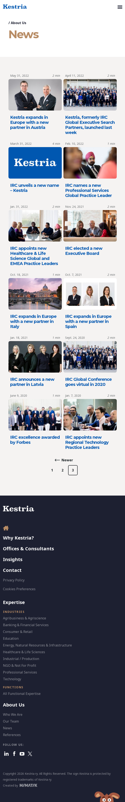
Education (11, 638)
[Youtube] (22, 753)
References (12, 734)
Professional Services (20, 672)
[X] (29, 753)
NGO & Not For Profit (19, 665)
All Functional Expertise (22, 693)
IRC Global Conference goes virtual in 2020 (88, 382)
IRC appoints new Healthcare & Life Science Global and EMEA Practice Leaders (34, 256)
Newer (67, 460)
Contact (12, 570)
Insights (12, 559)
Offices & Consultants (28, 548)
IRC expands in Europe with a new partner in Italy (33, 321)
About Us (18, 22)
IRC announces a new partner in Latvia (32, 382)
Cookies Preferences (19, 589)
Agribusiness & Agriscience (24, 618)
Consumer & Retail (18, 631)
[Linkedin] (6, 753)
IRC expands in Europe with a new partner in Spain (88, 321)
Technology (12, 679)
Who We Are (12, 714)
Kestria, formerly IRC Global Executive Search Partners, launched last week (90, 125)
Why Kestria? (18, 537)
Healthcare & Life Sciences (24, 652)
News (7, 728)
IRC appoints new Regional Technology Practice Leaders (87, 442)
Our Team (11, 721)
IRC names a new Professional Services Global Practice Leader (88, 190)
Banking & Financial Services (26, 625)
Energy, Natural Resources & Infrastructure (37, 645)
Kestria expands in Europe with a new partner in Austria (29, 122)
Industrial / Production (21, 658)
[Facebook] (14, 753)
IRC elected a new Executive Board (83, 251)
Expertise (14, 602)
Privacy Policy (14, 580)
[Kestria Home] (15, 6)
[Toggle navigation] (120, 6)
